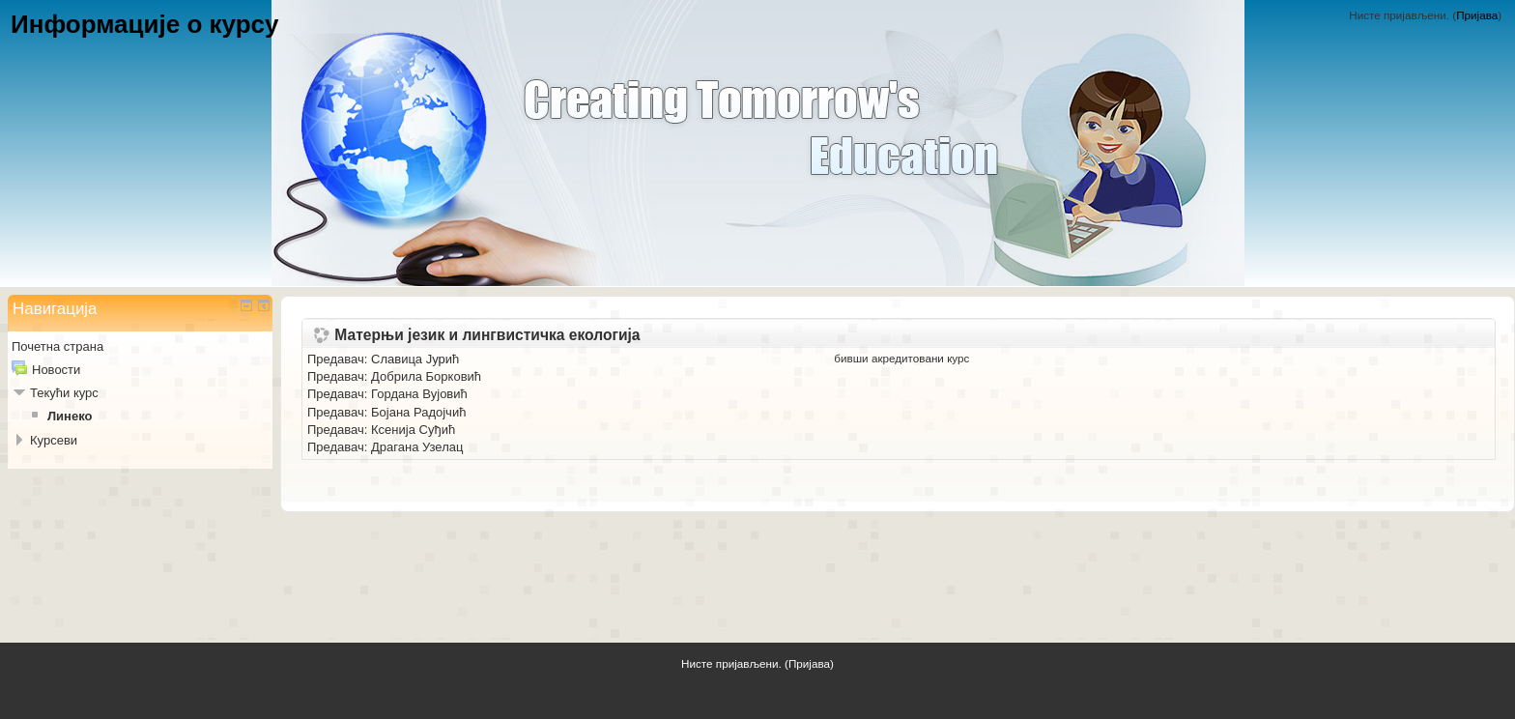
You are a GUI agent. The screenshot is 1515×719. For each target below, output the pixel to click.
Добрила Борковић (426, 376)
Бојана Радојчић (418, 412)
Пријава (1477, 15)
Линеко (69, 416)
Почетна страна (57, 346)
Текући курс (64, 393)
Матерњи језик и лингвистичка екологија (487, 335)
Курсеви (53, 440)
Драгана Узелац (417, 447)
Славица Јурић (415, 359)
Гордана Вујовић (419, 394)
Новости (56, 369)
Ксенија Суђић (413, 429)
